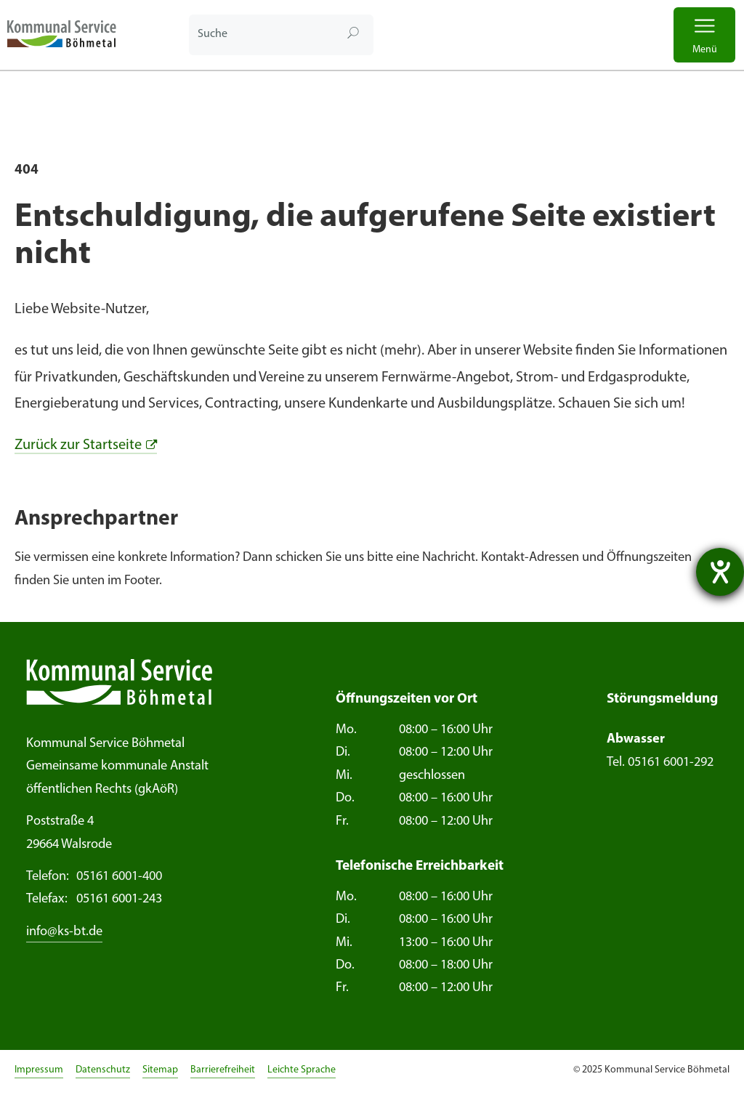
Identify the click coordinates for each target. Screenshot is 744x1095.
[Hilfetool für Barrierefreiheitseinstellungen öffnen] (720, 572)
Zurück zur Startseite (78, 445)
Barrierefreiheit (222, 1069)
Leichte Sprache (301, 1069)
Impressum (39, 1069)
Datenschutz (103, 1069)
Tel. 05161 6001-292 (660, 762)
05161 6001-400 (94, 877)
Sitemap (160, 1069)
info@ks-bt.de (64, 932)
